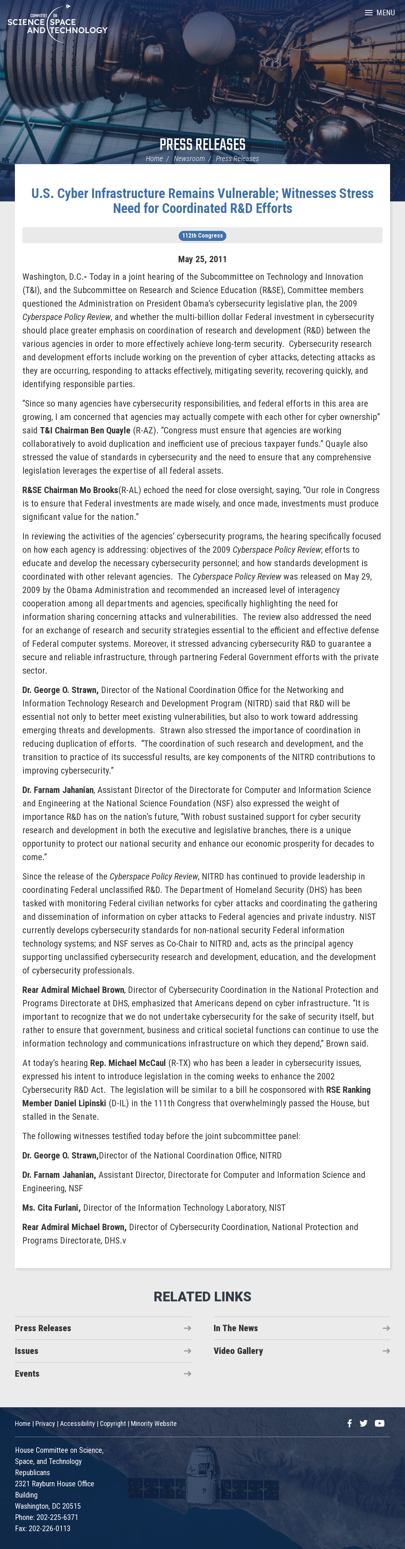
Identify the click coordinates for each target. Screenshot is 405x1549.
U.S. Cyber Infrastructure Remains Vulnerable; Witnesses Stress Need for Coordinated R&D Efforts (202, 201)
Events (27, 1373)
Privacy (45, 1423)
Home (154, 158)
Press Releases (203, 146)
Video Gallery (238, 1351)
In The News (236, 1328)
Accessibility (77, 1423)
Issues (26, 1351)
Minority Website (154, 1423)
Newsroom (189, 158)
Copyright (113, 1423)
